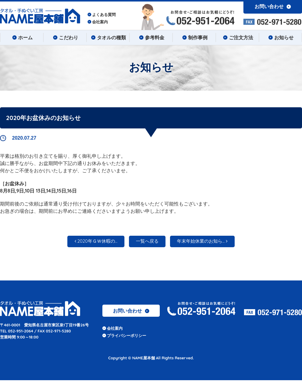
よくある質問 (104, 14)
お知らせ (280, 37)
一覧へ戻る (147, 242)
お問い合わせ (131, 312)
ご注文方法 (237, 37)
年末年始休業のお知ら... (209, 242)
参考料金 (151, 37)
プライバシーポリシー (126, 337)
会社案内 (100, 21)
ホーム (22, 37)
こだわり (65, 37)
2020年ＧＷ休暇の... (89, 242)
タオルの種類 (108, 37)
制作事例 (194, 37)
